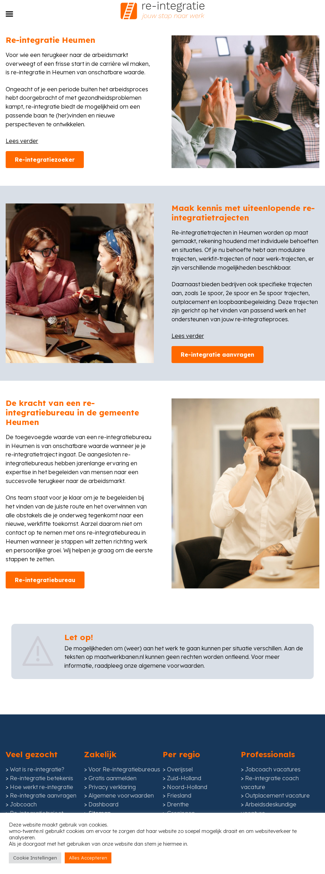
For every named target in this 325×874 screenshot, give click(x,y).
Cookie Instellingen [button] (35, 858)
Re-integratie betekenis (41, 812)
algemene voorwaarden (171, 717)
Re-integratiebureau (45, 631)
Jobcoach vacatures (273, 803)
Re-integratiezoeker (45, 211)
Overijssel (180, 803)
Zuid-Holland (184, 812)
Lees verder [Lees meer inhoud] (22, 192)
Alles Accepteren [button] (88, 858)
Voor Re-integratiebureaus (124, 803)
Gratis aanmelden (112, 812)
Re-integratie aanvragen (217, 406)
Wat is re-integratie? (37, 803)
